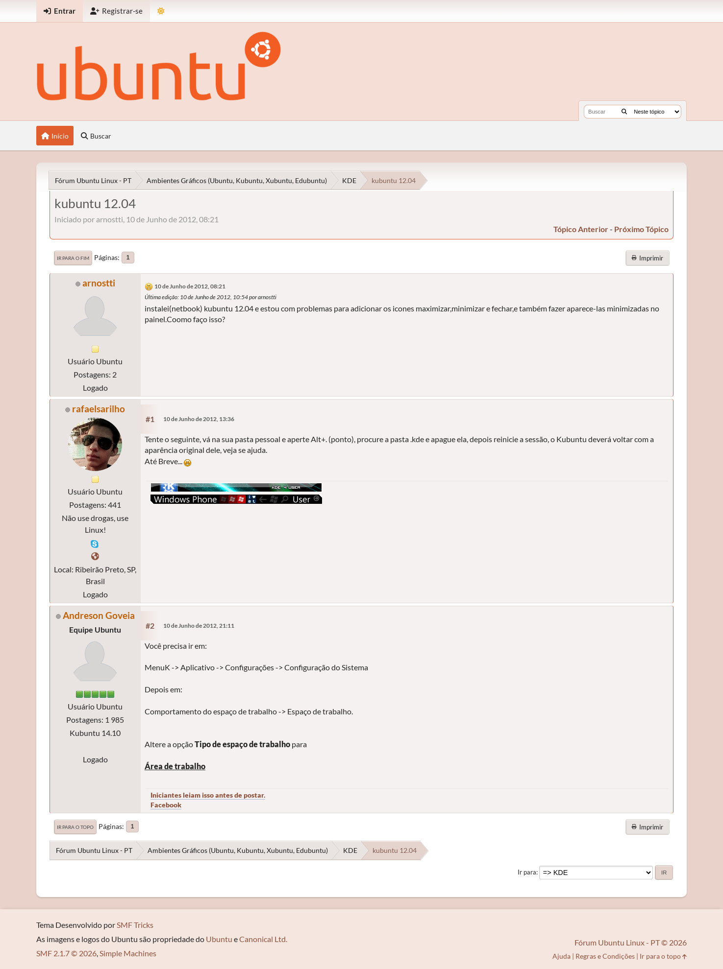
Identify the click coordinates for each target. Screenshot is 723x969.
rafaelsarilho (98, 408)
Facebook (165, 805)
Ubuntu (219, 939)
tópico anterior (580, 229)
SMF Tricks (135, 924)
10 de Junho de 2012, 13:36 (198, 419)
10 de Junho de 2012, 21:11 (198, 625)
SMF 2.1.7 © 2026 (66, 953)
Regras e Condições (605, 956)
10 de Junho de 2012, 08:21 (189, 286)
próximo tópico (641, 229)
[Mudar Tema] (161, 11)
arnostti (98, 282)
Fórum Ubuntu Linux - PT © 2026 (630, 942)
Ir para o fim (73, 258)
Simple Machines (128, 953)
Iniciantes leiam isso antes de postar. (207, 795)
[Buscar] (624, 111)
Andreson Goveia (99, 615)
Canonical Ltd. (263, 939)
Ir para (527, 872)
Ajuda (561, 956)
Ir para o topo (75, 827)
